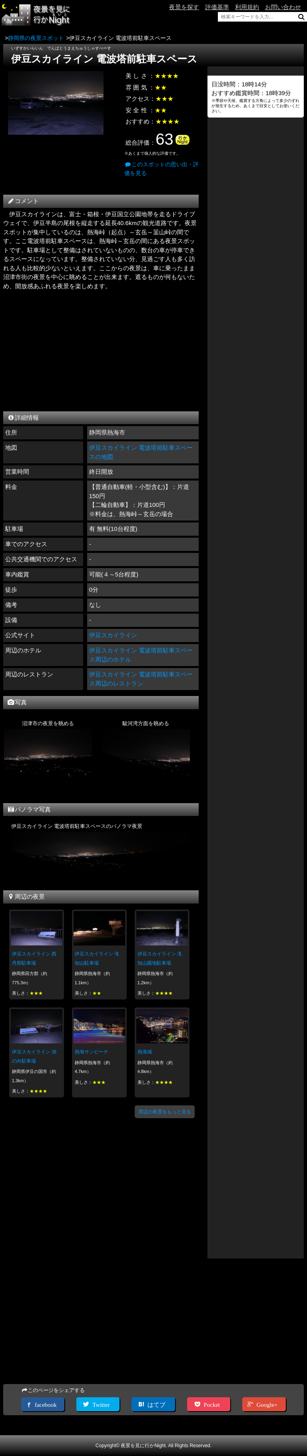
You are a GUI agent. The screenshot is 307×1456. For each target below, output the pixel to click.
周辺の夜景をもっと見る (164, 1112)
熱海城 (145, 1052)
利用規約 (247, 7)
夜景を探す (184, 7)
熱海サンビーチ (91, 1052)
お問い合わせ (283, 7)
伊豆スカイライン (113, 635)
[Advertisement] (101, 349)
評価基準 (217, 7)
